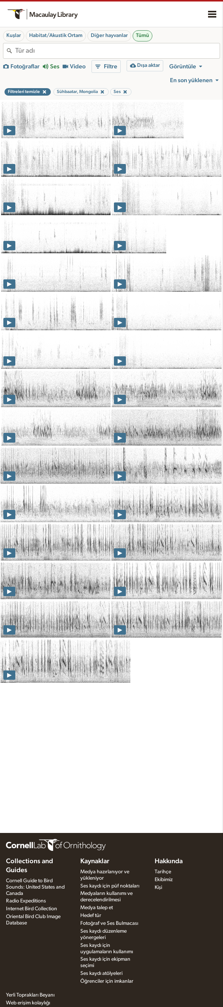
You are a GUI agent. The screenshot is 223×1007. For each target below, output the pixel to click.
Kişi (158, 887)
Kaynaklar (94, 861)
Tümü (142, 35)
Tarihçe (163, 871)
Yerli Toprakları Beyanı (30, 995)
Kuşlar (13, 35)
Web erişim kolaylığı (28, 1003)
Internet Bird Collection (31, 908)
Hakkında (169, 861)
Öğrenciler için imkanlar (106, 981)
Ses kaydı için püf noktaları (109, 886)
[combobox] (117, 50)
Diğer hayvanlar (109, 35)
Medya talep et (96, 907)
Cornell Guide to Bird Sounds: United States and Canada (35, 887)
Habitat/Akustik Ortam (56, 35)
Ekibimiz (164, 879)
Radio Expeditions (26, 901)
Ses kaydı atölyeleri (101, 973)
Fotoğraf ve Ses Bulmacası (109, 923)
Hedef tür (90, 915)
